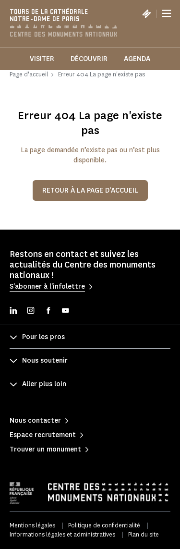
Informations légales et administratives (62, 534)
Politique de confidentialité (104, 525)
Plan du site (143, 534)
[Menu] (166, 13)
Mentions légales (32, 525)
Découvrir (89, 58)
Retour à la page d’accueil (90, 190)
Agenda (137, 58)
